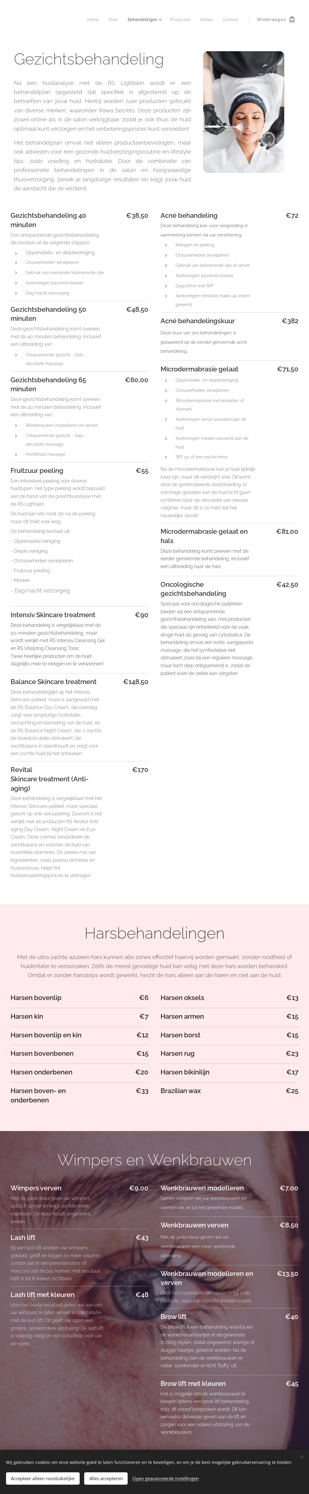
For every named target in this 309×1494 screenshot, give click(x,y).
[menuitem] (85, 19)
